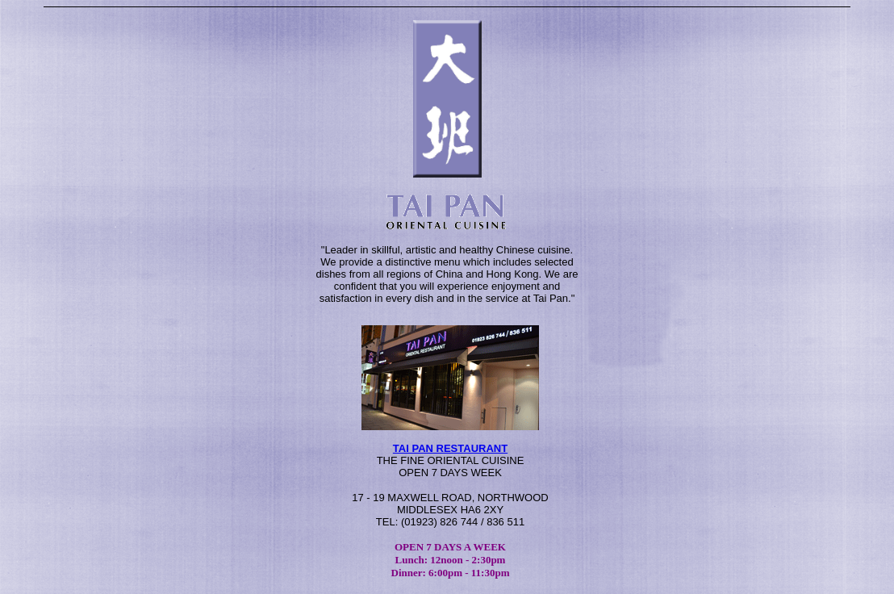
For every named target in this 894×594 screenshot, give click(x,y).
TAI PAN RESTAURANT (450, 448)
